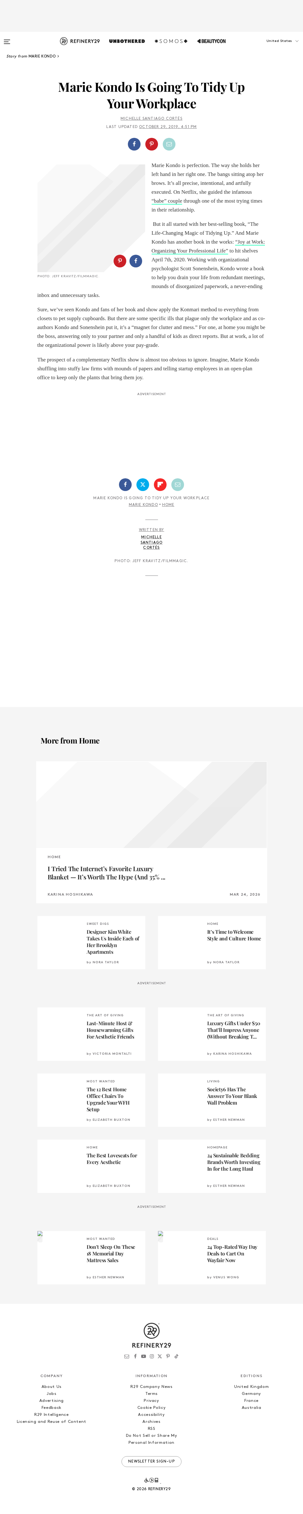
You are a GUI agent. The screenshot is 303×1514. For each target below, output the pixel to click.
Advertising (51, 1401)
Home (168, 505)
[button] (271, 47)
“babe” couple (167, 201)
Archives (151, 1422)
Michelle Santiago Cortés (151, 119)
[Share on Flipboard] (160, 484)
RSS (151, 1429)
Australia (251, 1408)
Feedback (52, 1408)
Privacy (151, 1401)
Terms (151, 1394)
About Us (52, 1387)
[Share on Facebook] (134, 144)
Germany (251, 1394)
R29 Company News (151, 1387)
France (251, 1401)
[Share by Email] (169, 144)
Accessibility (151, 1415)
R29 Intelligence (51, 1415)
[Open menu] (7, 39)
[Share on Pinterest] (151, 144)
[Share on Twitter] (142, 484)
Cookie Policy (151, 1408)
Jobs (51, 1394)
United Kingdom (251, 1387)
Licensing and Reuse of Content (52, 1422)
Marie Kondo (143, 505)
